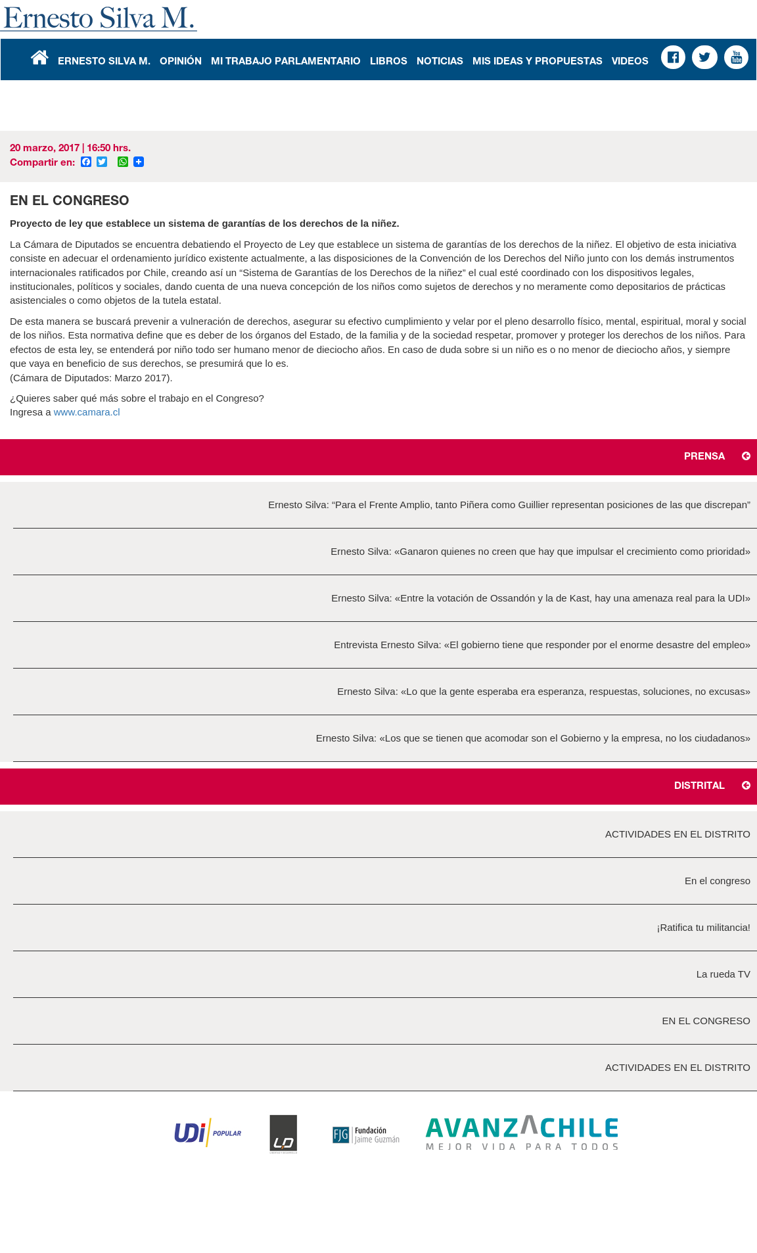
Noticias (440, 62)
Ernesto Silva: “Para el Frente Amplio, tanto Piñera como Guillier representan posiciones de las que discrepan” (509, 504)
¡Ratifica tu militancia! (703, 927)
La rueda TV (723, 974)
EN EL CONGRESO (706, 1020)
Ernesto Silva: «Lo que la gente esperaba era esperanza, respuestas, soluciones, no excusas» (543, 691)
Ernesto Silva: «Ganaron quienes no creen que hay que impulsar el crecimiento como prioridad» (540, 551)
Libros (388, 62)
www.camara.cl (88, 411)
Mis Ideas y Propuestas (537, 62)
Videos (630, 62)
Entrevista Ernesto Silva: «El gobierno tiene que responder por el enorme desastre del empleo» (542, 644)
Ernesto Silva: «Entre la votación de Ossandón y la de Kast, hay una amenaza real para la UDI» (540, 597)
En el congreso (717, 880)
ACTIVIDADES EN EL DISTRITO (677, 833)
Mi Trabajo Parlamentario (286, 62)
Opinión (181, 62)
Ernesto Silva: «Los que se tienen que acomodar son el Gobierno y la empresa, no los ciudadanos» (533, 738)
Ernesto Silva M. (104, 62)
